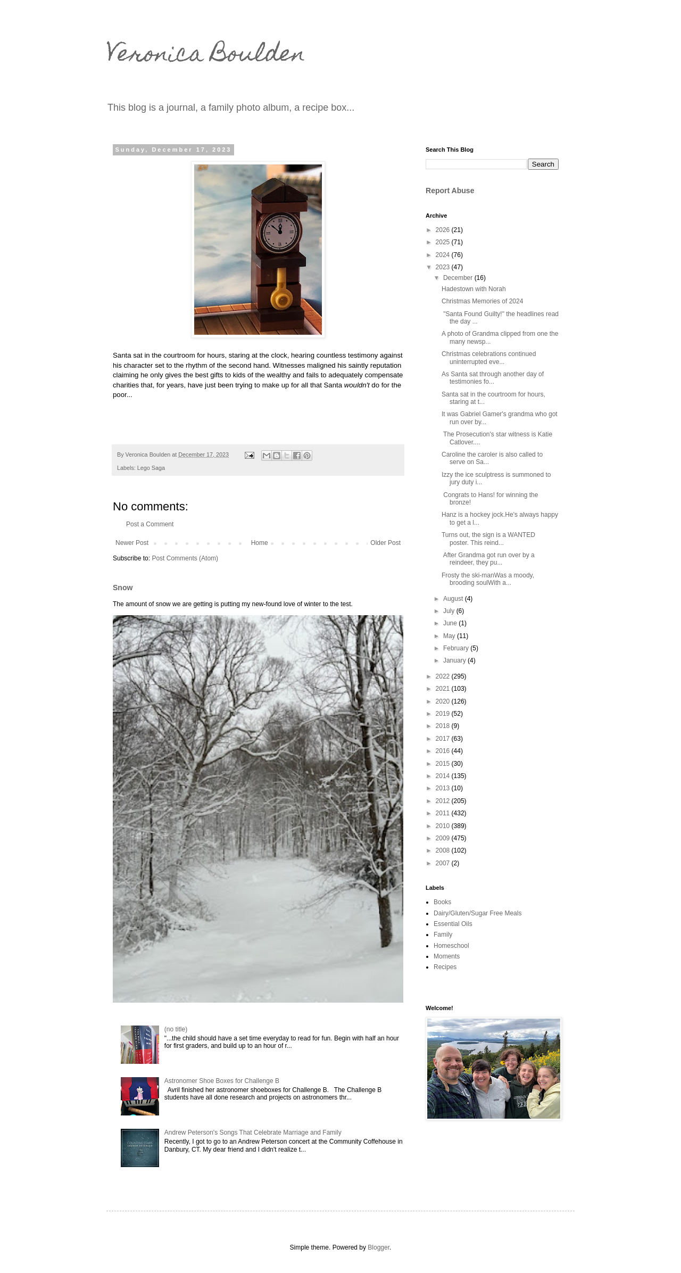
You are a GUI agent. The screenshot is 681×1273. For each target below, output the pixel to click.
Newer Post (131, 543)
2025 (444, 242)
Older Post (385, 543)
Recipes (445, 967)
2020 (444, 701)
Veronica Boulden (205, 56)
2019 (444, 713)
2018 (444, 726)
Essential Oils (453, 924)
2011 (444, 813)
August (454, 598)
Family (443, 934)
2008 (444, 850)
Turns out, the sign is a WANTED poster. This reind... (488, 538)
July (449, 611)
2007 (444, 863)
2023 (444, 267)
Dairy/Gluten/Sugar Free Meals (477, 913)
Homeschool (451, 945)
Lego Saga (151, 468)
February (456, 648)
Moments (447, 956)
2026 (444, 230)
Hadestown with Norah (474, 289)
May (450, 636)
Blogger (378, 1247)
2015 (444, 763)
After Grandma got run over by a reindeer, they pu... (488, 558)
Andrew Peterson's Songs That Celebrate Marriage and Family (253, 1132)
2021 (444, 688)
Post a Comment (149, 524)
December (459, 278)
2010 (444, 826)
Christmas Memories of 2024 (482, 301)
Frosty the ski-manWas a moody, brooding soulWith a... (488, 579)
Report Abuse (450, 190)
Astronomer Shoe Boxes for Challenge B (221, 1081)
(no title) (175, 1029)
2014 (444, 776)
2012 (444, 801)
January (455, 660)
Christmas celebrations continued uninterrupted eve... (489, 357)
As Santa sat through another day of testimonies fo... (493, 377)
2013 (444, 788)
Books (442, 902)
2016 (444, 751)
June (451, 623)
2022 (444, 676)
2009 (444, 838)
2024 (444, 255)
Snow (122, 587)
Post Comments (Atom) (185, 558)
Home (259, 543)
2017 (444, 738)
